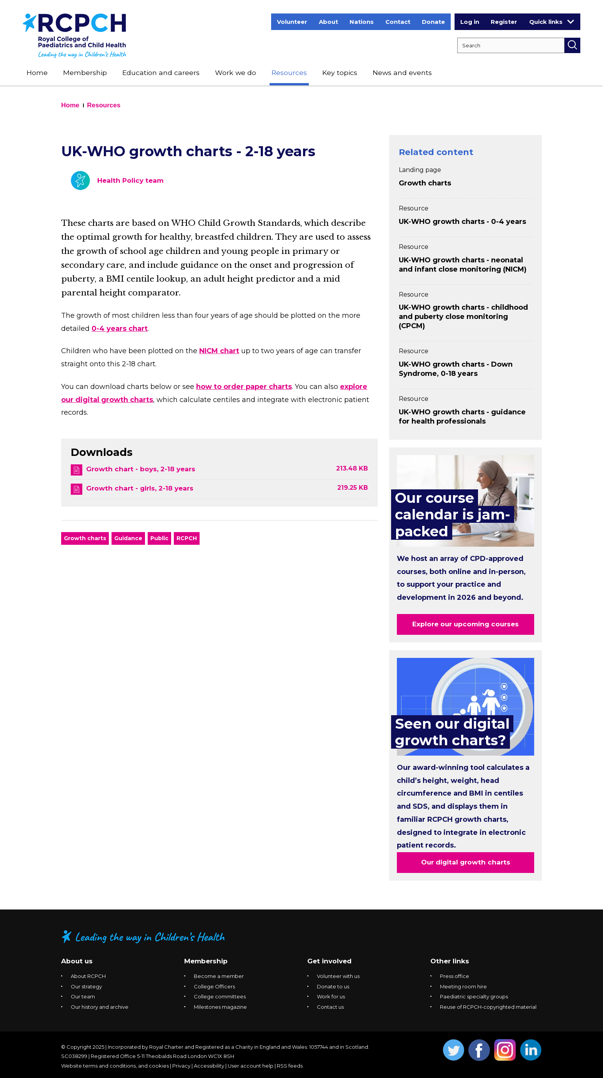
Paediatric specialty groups (474, 996)
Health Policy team (130, 180)
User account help (250, 1066)
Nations (362, 21)
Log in (469, 21)
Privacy (181, 1066)
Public (159, 538)
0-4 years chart (120, 328)
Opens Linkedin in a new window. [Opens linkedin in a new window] (531, 1050)
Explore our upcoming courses (465, 624)
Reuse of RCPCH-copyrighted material (488, 1007)
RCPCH (187, 538)
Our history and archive (99, 1007)
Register (504, 21)
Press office (454, 976)
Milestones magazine (220, 1007)
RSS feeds (290, 1066)
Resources (289, 72)
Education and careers (161, 72)
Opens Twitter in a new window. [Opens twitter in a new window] (454, 1050)
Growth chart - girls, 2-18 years (139, 488)
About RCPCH (88, 976)
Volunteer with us (338, 976)
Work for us (331, 996)
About (328, 21)
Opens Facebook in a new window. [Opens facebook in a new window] (479, 1050)
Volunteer (292, 21)
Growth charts (85, 538)
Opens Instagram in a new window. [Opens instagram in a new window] (505, 1050)
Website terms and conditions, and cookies (115, 1066)
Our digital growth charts (465, 862)
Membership (85, 72)
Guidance (128, 538)
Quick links (551, 21)
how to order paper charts (244, 386)
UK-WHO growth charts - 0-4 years (462, 221)
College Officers (214, 986)
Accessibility (209, 1066)
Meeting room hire (463, 986)
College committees (220, 996)
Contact (397, 21)
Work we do (235, 72)
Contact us (330, 1007)
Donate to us (333, 986)
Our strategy (86, 986)
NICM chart (219, 351)
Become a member (219, 976)
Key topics (339, 72)
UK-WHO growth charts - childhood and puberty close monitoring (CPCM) (463, 316)
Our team (83, 996)
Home (37, 72)
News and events (402, 72)
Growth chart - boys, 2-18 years (140, 469)
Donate (433, 21)
